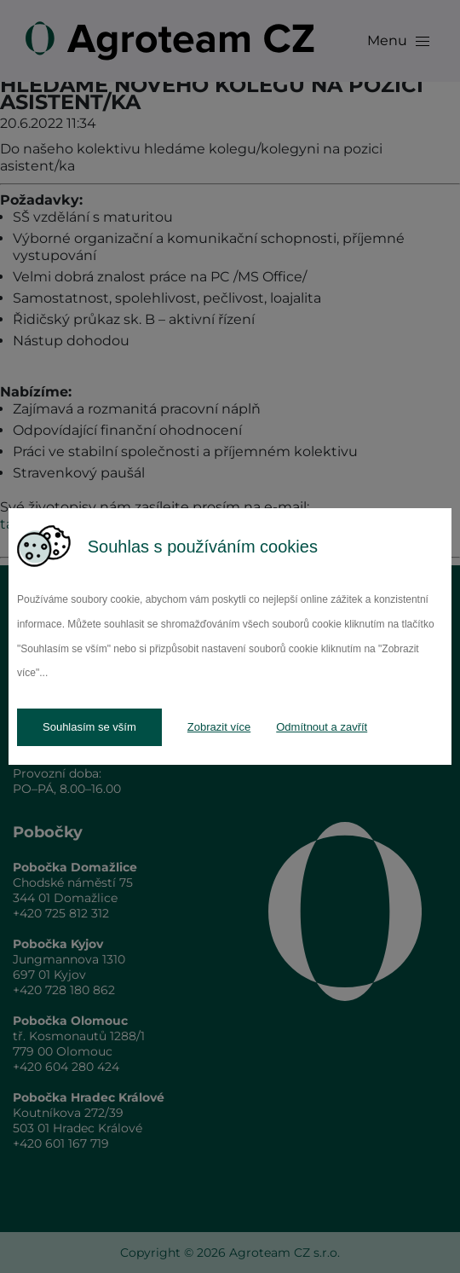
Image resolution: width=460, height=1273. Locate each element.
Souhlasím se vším (89, 726)
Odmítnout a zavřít (321, 726)
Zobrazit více (218, 726)
